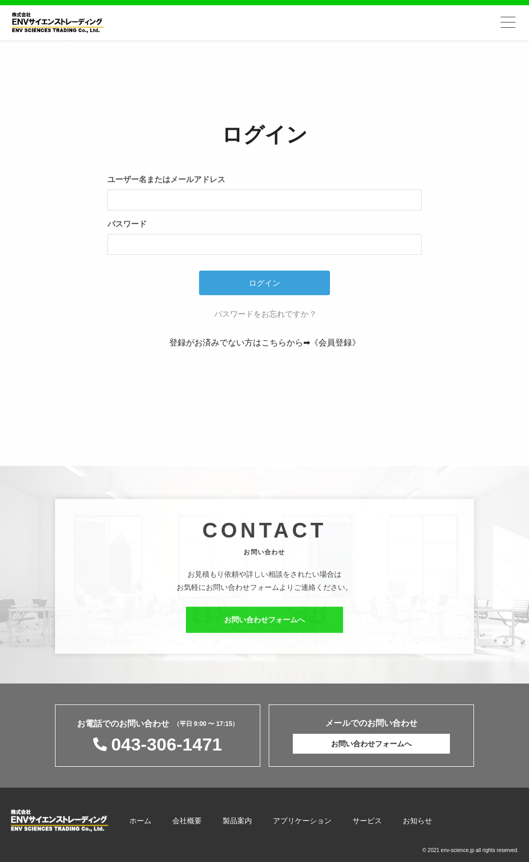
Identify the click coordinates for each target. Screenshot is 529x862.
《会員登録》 (335, 342)
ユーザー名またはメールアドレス (166, 179)
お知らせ (417, 820)
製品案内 (237, 820)
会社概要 (187, 820)
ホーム (140, 820)
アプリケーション (302, 820)
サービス (367, 820)
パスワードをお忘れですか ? (264, 313)
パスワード (127, 223)
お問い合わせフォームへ (264, 624)
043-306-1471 (166, 744)
